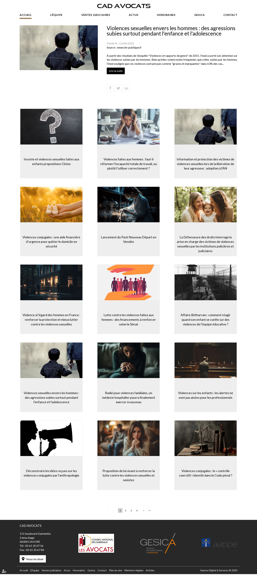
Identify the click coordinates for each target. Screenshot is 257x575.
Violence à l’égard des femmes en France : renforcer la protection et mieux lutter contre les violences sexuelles (51, 319)
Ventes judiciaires (95, 14)
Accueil (26, 14)
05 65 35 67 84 (35, 551)
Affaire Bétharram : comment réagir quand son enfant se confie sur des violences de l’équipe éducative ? (206, 319)
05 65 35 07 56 (34, 547)
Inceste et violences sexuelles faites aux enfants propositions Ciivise (51, 161)
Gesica (199, 14)
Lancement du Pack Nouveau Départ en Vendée (128, 239)
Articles (150, 571)
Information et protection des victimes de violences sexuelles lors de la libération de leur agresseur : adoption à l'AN (206, 163)
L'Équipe (56, 14)
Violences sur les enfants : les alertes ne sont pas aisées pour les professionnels (206, 395)
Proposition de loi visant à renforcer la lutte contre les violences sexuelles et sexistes (128, 475)
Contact (230, 14)
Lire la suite (116, 70)
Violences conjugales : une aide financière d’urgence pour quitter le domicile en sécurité (51, 241)
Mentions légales (133, 571)
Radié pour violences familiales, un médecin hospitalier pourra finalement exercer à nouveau (128, 397)
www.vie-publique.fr (129, 47)
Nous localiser (35, 560)
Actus (133, 14)
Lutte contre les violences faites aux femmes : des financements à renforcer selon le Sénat (128, 319)
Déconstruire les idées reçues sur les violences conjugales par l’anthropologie (51, 473)
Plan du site (115, 571)
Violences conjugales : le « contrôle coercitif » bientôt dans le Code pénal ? (206, 473)
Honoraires (166, 14)
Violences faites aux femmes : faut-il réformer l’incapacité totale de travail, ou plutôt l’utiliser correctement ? (128, 163)
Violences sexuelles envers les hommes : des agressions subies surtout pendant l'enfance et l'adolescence (51, 397)
